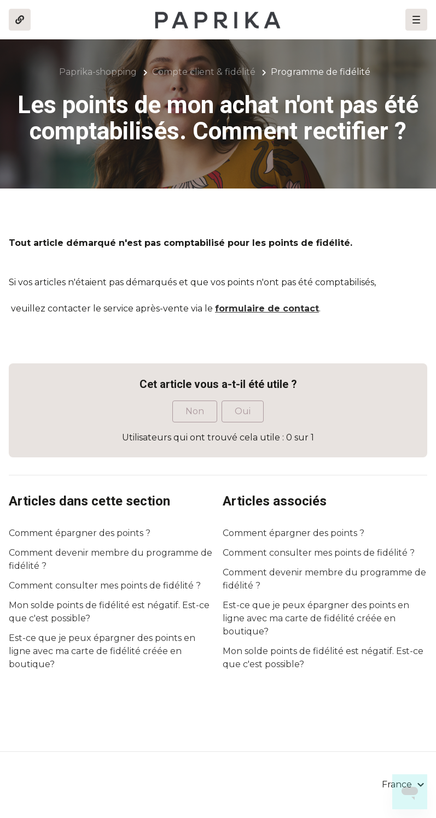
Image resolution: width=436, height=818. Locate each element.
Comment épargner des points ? (79, 533)
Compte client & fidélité (203, 72)
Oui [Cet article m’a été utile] (243, 411)
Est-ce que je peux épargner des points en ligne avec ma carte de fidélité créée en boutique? (102, 651)
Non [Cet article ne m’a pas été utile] (194, 411)
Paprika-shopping (98, 72)
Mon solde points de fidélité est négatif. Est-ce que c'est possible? (109, 611)
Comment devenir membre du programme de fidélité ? (110, 559)
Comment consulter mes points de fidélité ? (105, 585)
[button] (416, 20)
